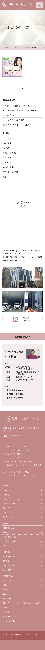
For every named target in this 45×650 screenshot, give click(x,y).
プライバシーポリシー (12, 475)
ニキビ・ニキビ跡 (9, 153)
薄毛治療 (5, 589)
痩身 (4, 176)
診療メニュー (9, 450)
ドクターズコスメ (9, 621)
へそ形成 (5, 612)
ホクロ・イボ (7, 162)
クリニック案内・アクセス (14, 457)
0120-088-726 (16, 436)
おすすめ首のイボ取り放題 (13, 120)
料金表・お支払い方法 (12, 454)
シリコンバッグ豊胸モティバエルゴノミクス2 (20, 105)
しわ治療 (6, 148)
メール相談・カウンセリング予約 (16, 472)
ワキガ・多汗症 (8, 167)
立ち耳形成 (6, 598)
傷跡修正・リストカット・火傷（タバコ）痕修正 (20, 603)
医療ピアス (6, 607)
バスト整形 (6, 157)
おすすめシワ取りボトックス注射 (15, 124)
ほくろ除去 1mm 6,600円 (12, 115)
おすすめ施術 (31, 47)
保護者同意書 (27, 461)
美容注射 (5, 594)
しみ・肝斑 (6, 143)
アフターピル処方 (9, 616)
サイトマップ (29, 475)
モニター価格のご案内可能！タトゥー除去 (19, 110)
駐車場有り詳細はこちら (26, 319)
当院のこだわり (23, 450)
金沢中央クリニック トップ (13, 47)
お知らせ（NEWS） (11, 461)
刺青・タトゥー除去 (10, 172)
